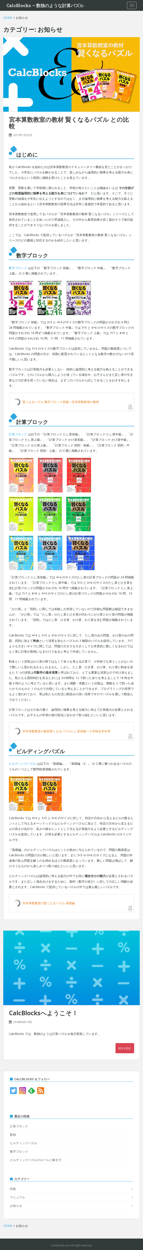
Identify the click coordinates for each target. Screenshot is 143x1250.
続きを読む (124, 1048)
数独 (13, 1135)
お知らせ (16, 1206)
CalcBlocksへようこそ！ (43, 1013)
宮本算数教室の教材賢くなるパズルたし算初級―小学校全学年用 (66, 731)
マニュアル (17, 1197)
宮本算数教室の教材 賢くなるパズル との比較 (69, 122)
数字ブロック (18, 268)
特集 (13, 1189)
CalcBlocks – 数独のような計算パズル (45, 5)
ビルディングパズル (22, 763)
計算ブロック (18, 434)
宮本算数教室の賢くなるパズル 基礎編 (48, 903)
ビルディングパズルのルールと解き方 (35, 1160)
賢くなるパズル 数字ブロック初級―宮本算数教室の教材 (60, 402)
